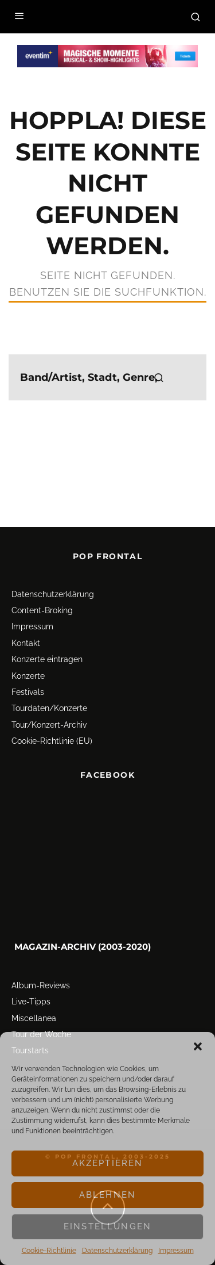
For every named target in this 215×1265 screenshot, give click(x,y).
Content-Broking (42, 610)
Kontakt (25, 643)
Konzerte (28, 676)
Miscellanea (33, 1018)
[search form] (107, 377)
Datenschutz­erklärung (117, 1251)
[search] (158, 377)
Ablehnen (107, 1195)
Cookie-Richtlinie (49, 1251)
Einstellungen (107, 1226)
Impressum (176, 1251)
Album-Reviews (40, 985)
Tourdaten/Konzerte (49, 708)
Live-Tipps (30, 1001)
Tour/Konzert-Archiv (49, 724)
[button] (198, 1046)
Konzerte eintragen (47, 659)
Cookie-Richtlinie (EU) (51, 741)
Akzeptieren (107, 1163)
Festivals (27, 692)
